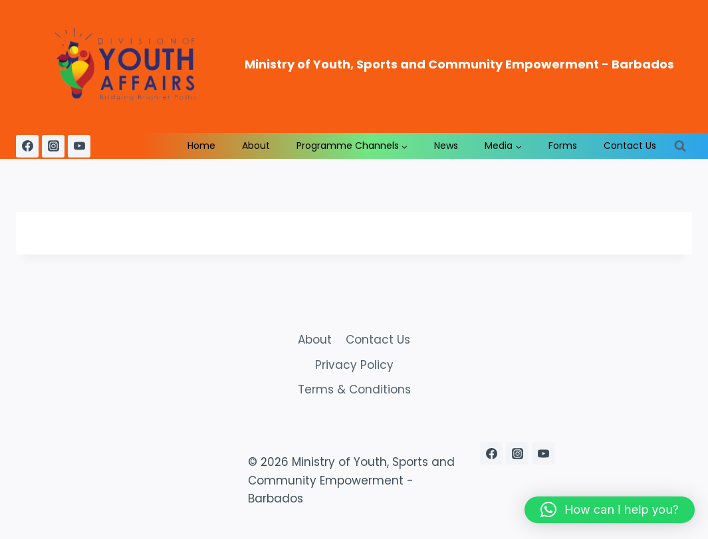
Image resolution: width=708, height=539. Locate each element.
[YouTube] (79, 146)
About (256, 145)
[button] (610, 509)
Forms (562, 145)
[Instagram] (53, 146)
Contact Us (630, 145)
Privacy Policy (354, 365)
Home (201, 145)
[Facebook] (27, 146)
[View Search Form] (680, 146)
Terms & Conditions (354, 389)
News (446, 145)
